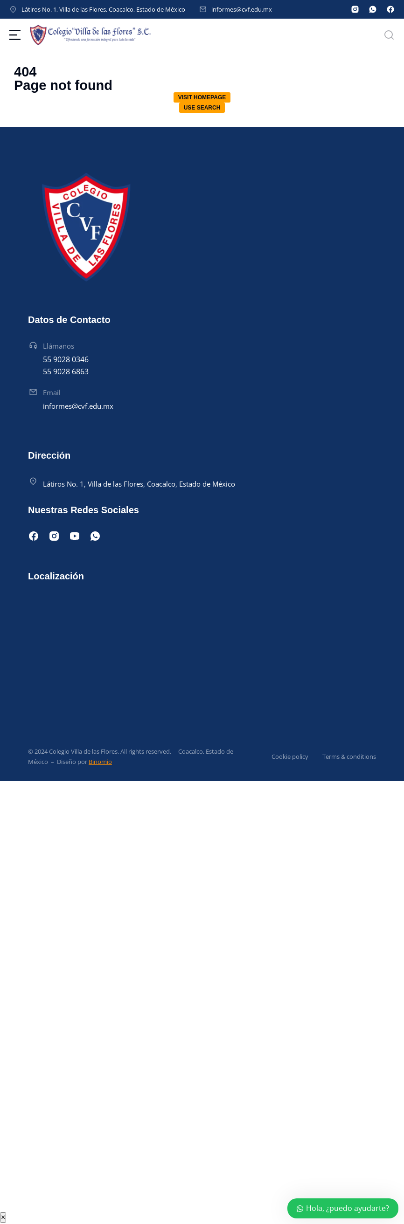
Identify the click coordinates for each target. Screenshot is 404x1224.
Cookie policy (290, 756)
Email (52, 392)
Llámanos (58, 346)
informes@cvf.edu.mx (241, 9)
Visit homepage (202, 97)
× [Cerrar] (3, 1217)
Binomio (100, 761)
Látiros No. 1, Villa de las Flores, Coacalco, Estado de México (103, 9)
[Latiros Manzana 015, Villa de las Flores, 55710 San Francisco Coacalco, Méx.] (202, 643)
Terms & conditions (349, 756)
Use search (202, 107)
